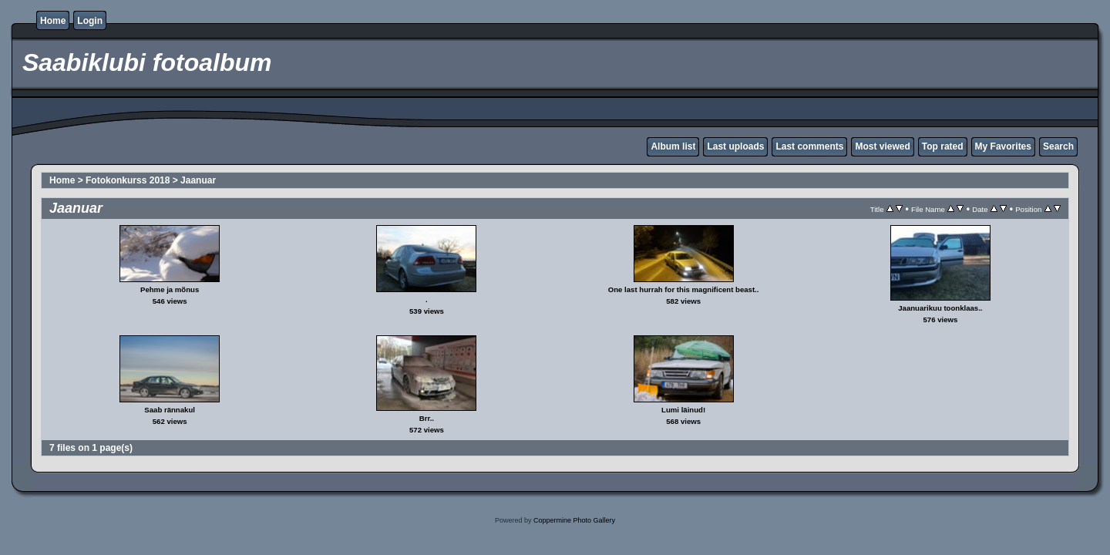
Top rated (943, 146)
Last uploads (735, 146)
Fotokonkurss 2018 (128, 180)
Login (90, 20)
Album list (673, 146)
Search (1058, 146)
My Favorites (1003, 146)
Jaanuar (198, 180)
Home (53, 20)
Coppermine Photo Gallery (574, 520)
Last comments (809, 146)
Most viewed (882, 146)
